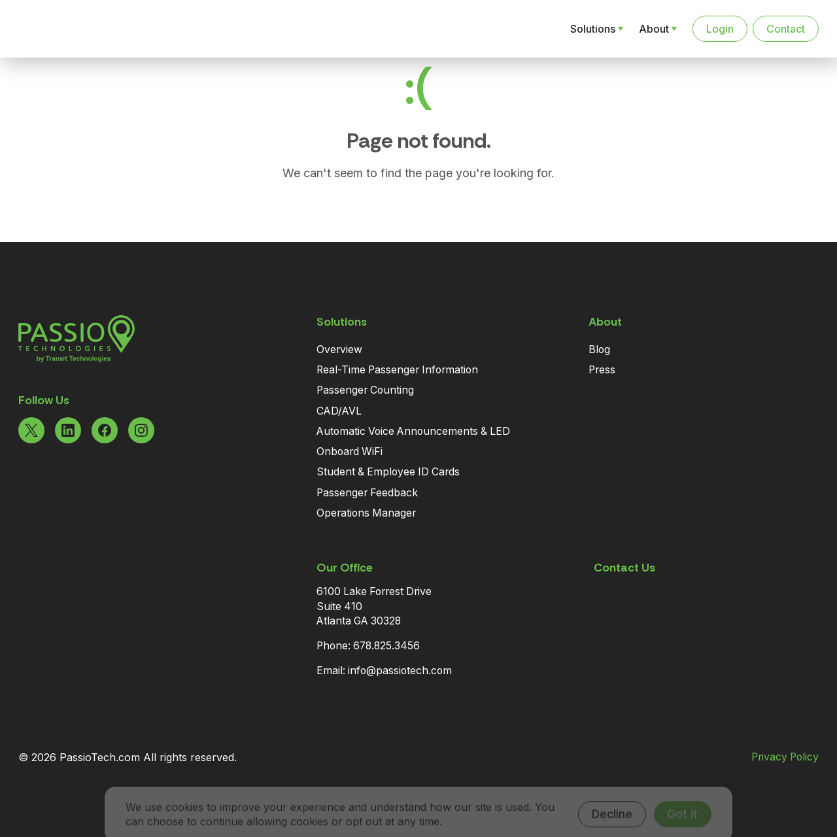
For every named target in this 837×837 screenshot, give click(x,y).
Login (720, 28)
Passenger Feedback (367, 493)
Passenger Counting (365, 390)
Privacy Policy (785, 757)
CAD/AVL (339, 411)
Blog (599, 349)
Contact (785, 28)
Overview (339, 349)
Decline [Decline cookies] (612, 799)
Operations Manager (366, 513)
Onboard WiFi (349, 451)
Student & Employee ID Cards (388, 472)
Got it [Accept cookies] (682, 799)
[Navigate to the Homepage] (86, 28)
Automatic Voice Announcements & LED (413, 431)
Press (602, 370)
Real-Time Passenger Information (397, 370)
